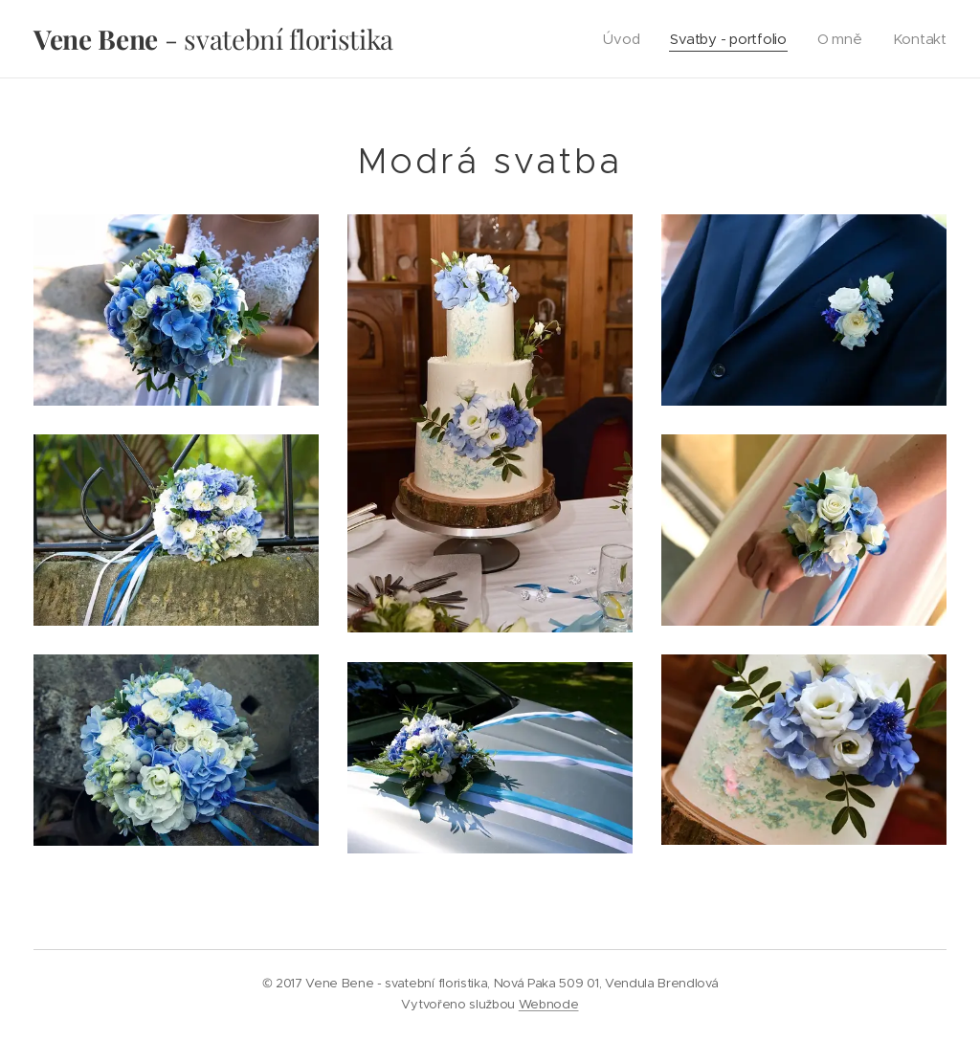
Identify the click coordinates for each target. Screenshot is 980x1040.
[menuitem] (619, 39)
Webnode (549, 1004)
